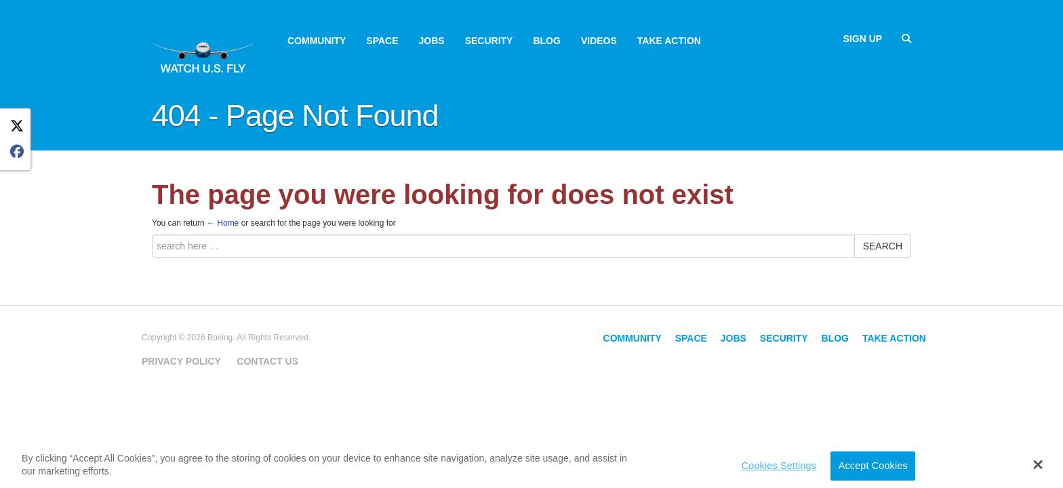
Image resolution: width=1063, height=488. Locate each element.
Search (882, 246)
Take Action (669, 40)
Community (316, 40)
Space (382, 40)
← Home (223, 223)
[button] (1038, 464)
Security (489, 40)
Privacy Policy (181, 361)
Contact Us (267, 361)
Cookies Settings (779, 465)
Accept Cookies (873, 465)
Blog (546, 40)
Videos (599, 40)
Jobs (432, 40)
